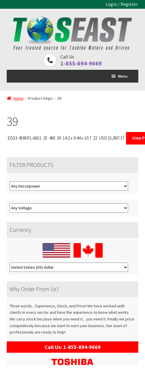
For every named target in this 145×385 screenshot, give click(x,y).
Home (18, 98)
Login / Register (122, 4)
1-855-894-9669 (81, 63)
